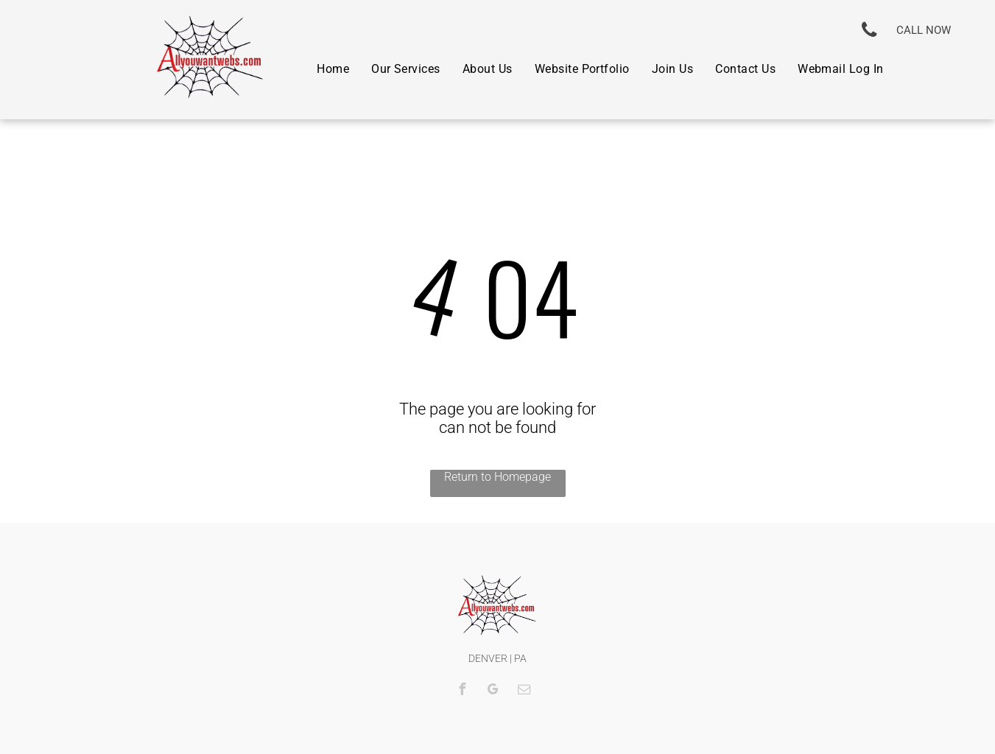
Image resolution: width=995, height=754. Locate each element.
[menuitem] (333, 68)
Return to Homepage (497, 477)
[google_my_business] (493, 691)
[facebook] (462, 691)
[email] (524, 691)
